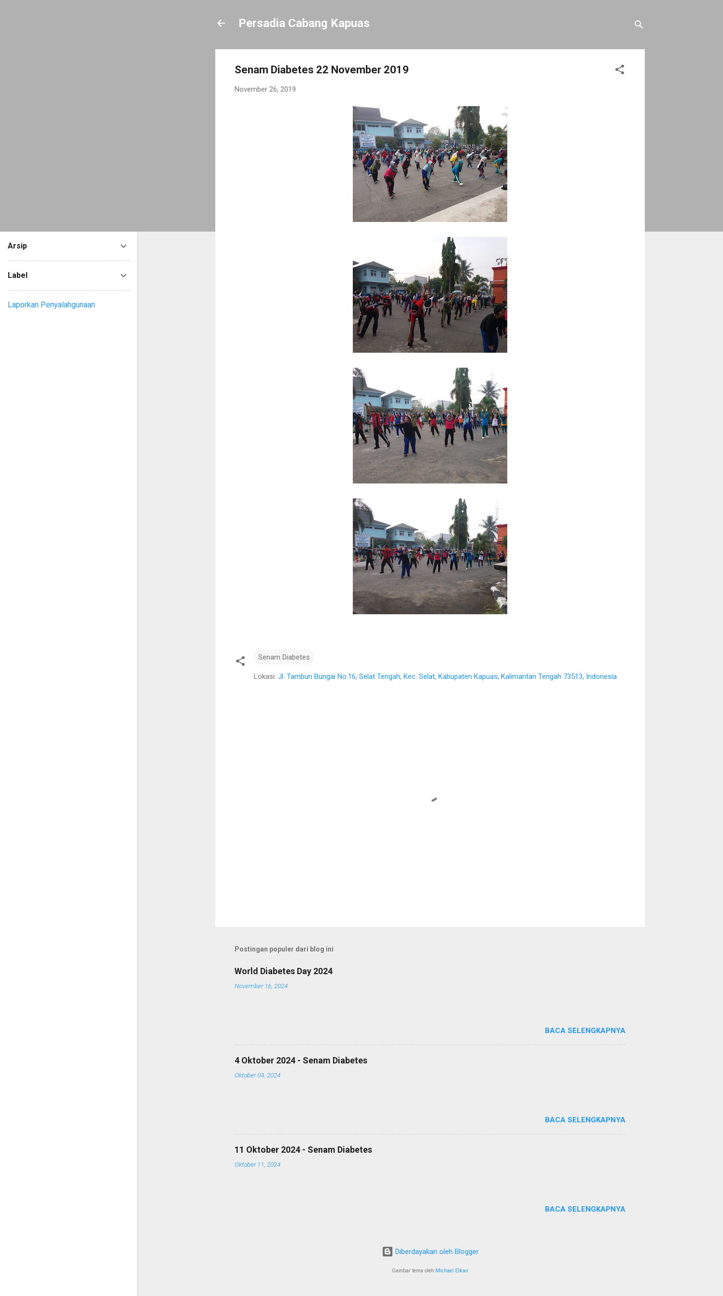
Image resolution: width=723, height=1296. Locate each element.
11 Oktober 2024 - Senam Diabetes (303, 1149)
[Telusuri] (639, 26)
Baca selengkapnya (585, 1030)
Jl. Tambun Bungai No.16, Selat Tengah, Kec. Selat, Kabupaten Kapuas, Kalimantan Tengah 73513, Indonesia (447, 676)
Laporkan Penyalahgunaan (51, 304)
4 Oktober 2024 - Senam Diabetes (301, 1060)
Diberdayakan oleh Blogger (430, 1251)
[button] (620, 71)
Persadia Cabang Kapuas (304, 23)
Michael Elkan (451, 1271)
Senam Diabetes (284, 657)
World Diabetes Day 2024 (284, 971)
